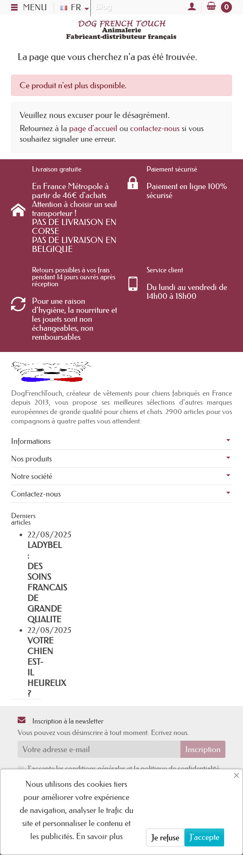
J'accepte (204, 837)
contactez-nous (155, 128)
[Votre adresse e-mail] (99, 749)
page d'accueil (93, 128)
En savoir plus (99, 836)
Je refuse (165, 837)
